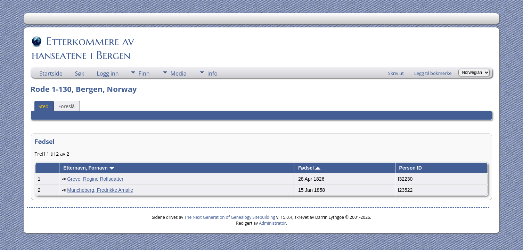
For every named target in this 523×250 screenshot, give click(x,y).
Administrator (272, 223)
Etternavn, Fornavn (88, 168)
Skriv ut (396, 73)
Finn (144, 73)
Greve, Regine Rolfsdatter (95, 179)
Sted (44, 106)
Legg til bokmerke (433, 73)
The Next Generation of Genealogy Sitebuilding (229, 217)
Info (212, 73)
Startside (51, 73)
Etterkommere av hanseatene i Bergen (83, 48)
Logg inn (108, 73)
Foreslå (66, 106)
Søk (79, 73)
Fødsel (309, 168)
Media (179, 73)
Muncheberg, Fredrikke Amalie (100, 190)
